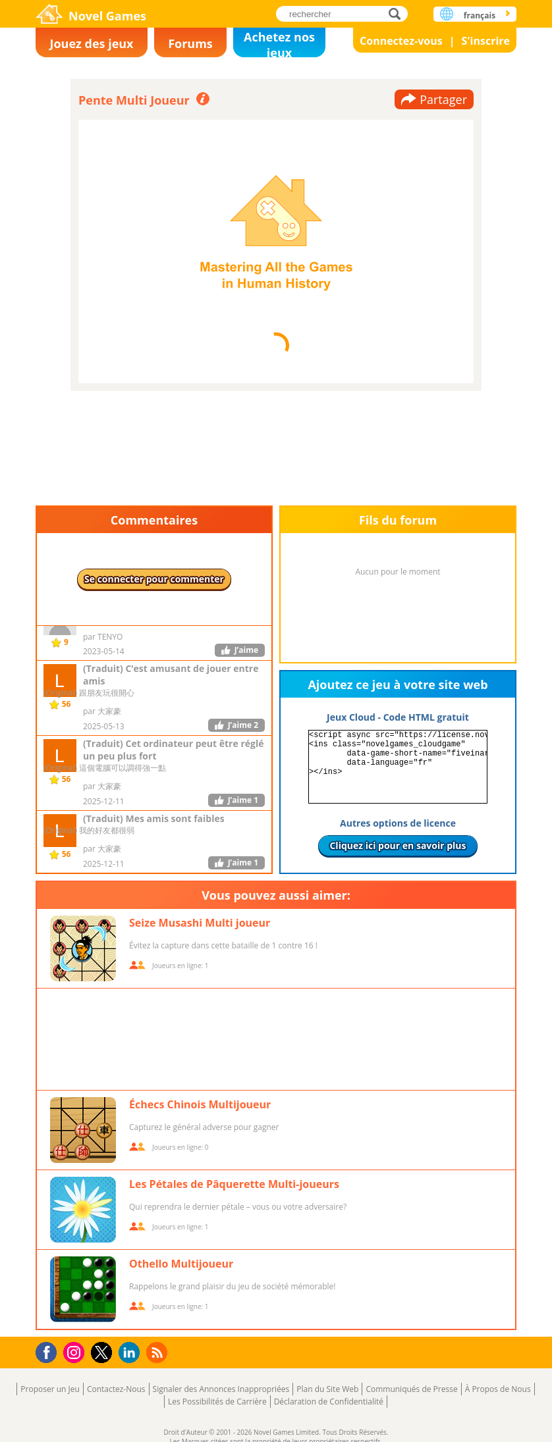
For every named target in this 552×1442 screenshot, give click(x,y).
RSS (158, 1352)
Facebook (50, 1350)
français (479, 15)
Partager (443, 99)
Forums (190, 43)
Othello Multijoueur (181, 1263)
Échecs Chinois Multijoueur (200, 1104)
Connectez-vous (401, 41)
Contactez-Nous (116, 1389)
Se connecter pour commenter (154, 579)
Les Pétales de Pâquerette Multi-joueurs (234, 1184)
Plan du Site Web (327, 1389)
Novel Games (107, 16)
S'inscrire (485, 41)
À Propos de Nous (498, 1389)
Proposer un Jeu (50, 1389)
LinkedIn (131, 1352)
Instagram (75, 1351)
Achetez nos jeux (279, 43)
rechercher (398, 13)
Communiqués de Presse (411, 1389)
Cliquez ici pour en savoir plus (397, 845)
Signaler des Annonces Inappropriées (221, 1389)
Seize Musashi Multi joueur (199, 922)
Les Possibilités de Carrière (217, 1401)
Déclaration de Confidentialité (328, 1401)
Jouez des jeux (91, 43)
